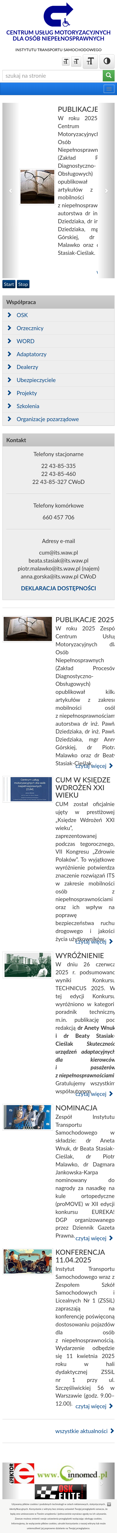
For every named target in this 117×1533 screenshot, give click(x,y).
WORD (20, 341)
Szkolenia (22, 406)
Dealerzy (22, 366)
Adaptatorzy (26, 354)
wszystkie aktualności (85, 1431)
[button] (10, 190)
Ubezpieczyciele (31, 379)
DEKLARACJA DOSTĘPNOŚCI (58, 588)
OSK (17, 315)
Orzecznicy (24, 328)
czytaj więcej (94, 765)
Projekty (21, 393)
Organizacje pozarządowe (42, 419)
